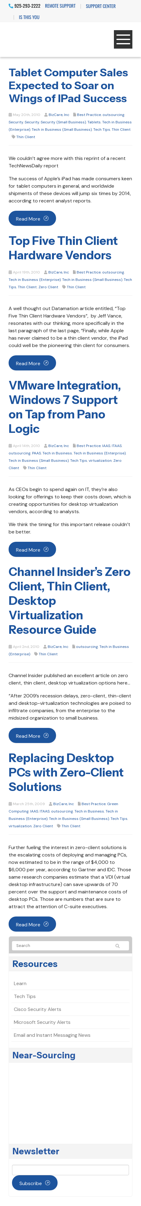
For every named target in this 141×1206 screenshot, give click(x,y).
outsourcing (113, 114)
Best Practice (89, 114)
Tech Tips (101, 129)
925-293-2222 (24, 5)
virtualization (100, 460)
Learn (20, 983)
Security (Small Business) (63, 122)
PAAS (36, 453)
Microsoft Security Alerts (42, 1022)
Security (16, 122)
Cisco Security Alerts (37, 1009)
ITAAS (117, 445)
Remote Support (60, 5)
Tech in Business (57, 453)
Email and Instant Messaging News (52, 1035)
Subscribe (30, 1183)
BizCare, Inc (59, 114)
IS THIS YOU (29, 17)
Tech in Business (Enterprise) (35, 279)
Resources (35, 964)
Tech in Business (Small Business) (62, 129)
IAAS (106, 445)
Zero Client (48, 287)
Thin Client (121, 129)
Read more (28, 219)
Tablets (94, 122)
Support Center (101, 5)
